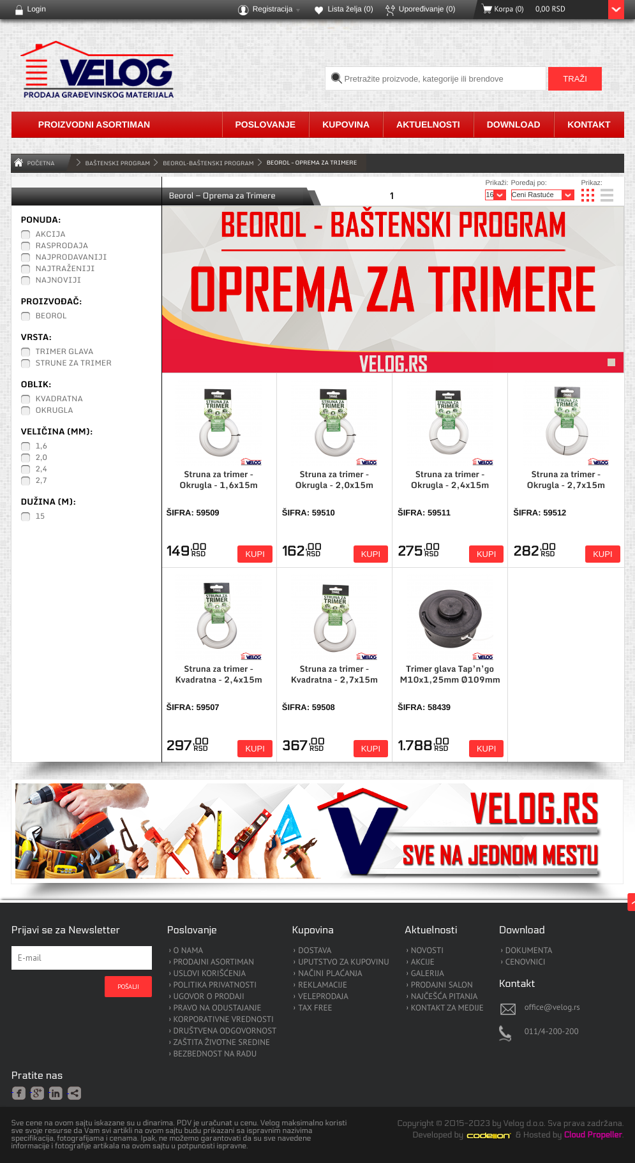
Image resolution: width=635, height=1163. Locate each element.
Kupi (254, 554)
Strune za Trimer (74, 363)
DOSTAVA (314, 951)
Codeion (497, 1135)
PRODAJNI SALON (442, 985)
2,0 (41, 458)
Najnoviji (59, 281)
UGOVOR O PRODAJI (209, 997)
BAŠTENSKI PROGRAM (118, 163)
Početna (41, 163)
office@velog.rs (552, 1007)
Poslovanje (265, 124)
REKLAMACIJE (322, 985)
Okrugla (54, 411)
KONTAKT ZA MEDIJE (447, 1008)
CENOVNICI (525, 962)
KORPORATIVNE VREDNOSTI (224, 1020)
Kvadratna (59, 399)
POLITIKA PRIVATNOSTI (215, 985)
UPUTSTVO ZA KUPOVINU (343, 962)
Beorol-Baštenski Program (208, 163)
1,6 (41, 446)
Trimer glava (65, 352)
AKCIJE (423, 962)
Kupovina (346, 124)
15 (40, 517)
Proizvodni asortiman (94, 124)
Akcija (51, 235)
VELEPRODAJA (323, 997)
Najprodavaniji (71, 258)
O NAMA (189, 951)
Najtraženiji (65, 269)
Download (514, 124)
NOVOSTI (427, 951)
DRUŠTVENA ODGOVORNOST (225, 1031)
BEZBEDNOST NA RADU (215, 1054)
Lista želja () (350, 8)
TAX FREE (315, 1008)
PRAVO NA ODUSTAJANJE (218, 1008)
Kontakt (588, 124)
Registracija (273, 8)
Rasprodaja (62, 246)
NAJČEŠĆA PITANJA (444, 997)
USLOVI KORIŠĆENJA (210, 974)
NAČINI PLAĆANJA (330, 974)
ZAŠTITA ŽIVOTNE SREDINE (222, 1043)
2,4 (41, 469)
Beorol (51, 316)
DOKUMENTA (529, 951)
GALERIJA (427, 974)
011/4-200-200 (552, 1031)
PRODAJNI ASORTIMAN (214, 962)
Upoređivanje (427, 8)
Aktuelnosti (428, 124)
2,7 (41, 481)
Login (36, 8)
